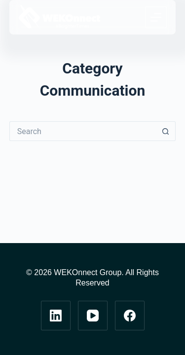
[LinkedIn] (56, 315)
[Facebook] (130, 315)
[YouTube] (93, 315)
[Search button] (166, 131)
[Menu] (156, 17)
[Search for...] (82, 131)
